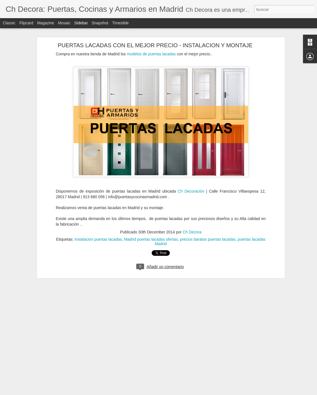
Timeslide (120, 23)
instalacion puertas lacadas (98, 233)
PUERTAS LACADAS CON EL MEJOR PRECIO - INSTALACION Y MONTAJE (155, 39)
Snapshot (100, 23)
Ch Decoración (192, 185)
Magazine (45, 23)
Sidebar (81, 23)
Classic (9, 23)
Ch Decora (192, 226)
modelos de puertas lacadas (151, 48)
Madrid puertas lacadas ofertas (151, 233)
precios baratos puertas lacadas (207, 233)
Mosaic (64, 23)
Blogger (180, 392)
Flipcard (26, 23)
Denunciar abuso (198, 392)
